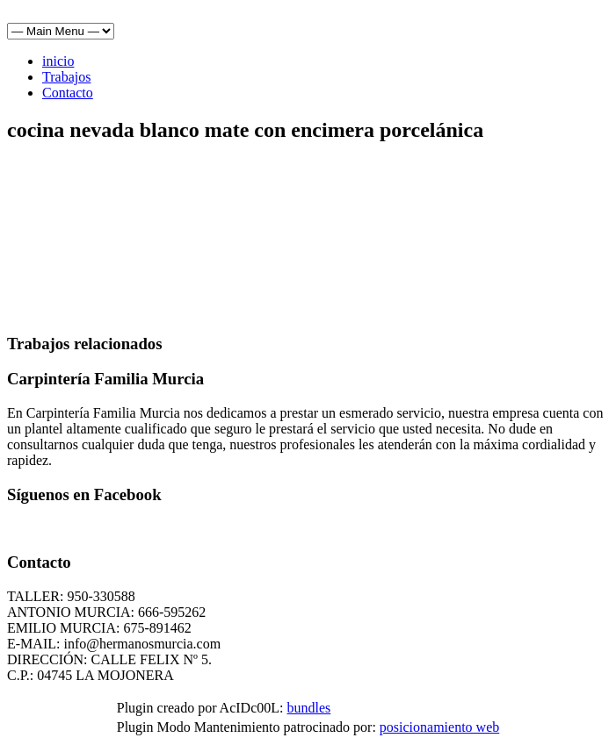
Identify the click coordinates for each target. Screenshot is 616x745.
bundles (308, 707)
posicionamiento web (439, 727)
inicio (58, 61)
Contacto (67, 92)
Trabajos (66, 76)
